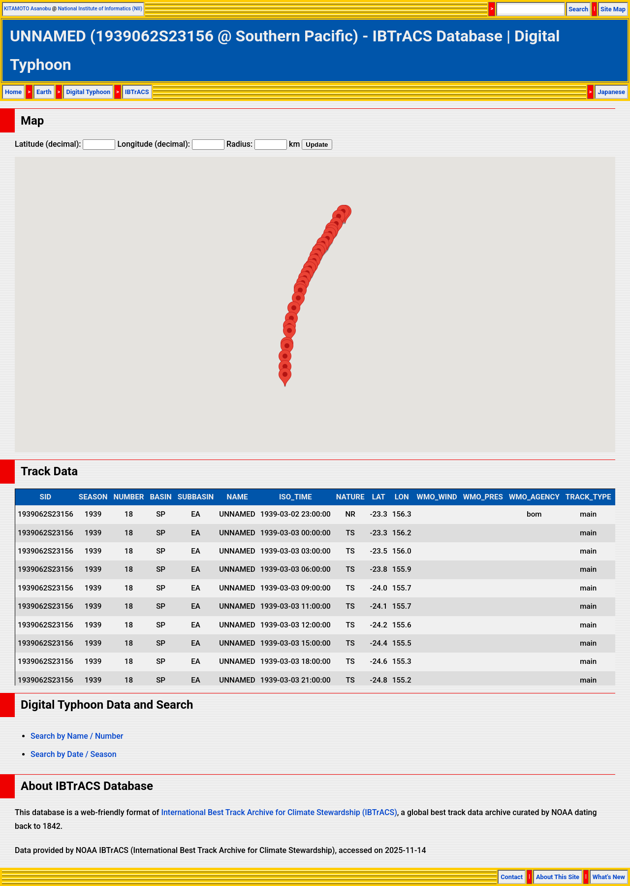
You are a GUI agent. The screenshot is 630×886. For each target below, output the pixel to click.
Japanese (611, 92)
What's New (609, 877)
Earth (44, 92)
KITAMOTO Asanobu (27, 8)
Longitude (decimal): (170, 144)
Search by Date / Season (74, 754)
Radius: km (263, 144)
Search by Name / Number (77, 736)
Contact (512, 877)
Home (13, 92)
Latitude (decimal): (65, 144)
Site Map (613, 9)
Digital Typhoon (88, 92)
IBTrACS (137, 92)
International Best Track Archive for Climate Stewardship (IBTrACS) (279, 812)
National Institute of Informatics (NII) (100, 8)
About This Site (557, 877)
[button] (298, 301)
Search (578, 9)
